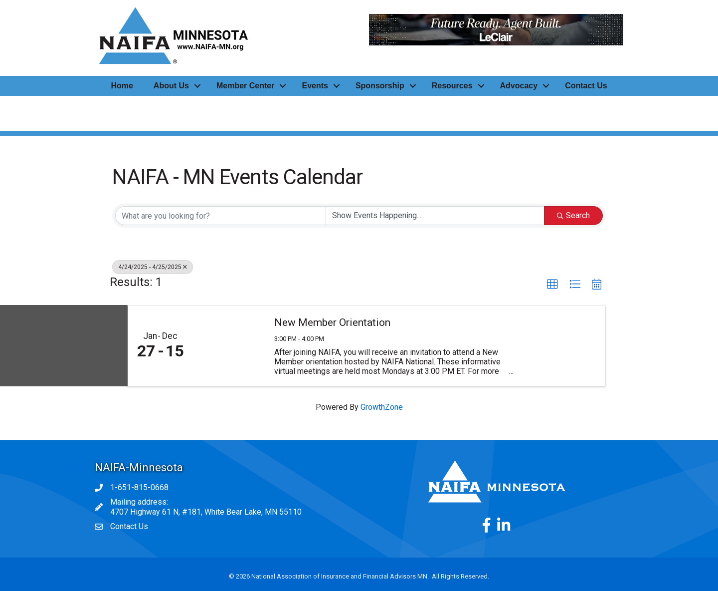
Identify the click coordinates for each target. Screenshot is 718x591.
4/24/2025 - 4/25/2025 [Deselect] (152, 267)
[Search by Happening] (435, 215)
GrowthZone (381, 407)
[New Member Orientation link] (228, 345)
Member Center (245, 85)
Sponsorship (380, 85)
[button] (552, 285)
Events (315, 85)
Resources (452, 85)
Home (122, 85)
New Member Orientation (332, 322)
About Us (171, 85)
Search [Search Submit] (573, 215)
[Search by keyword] (220, 215)
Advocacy (519, 85)
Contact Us (586, 85)
